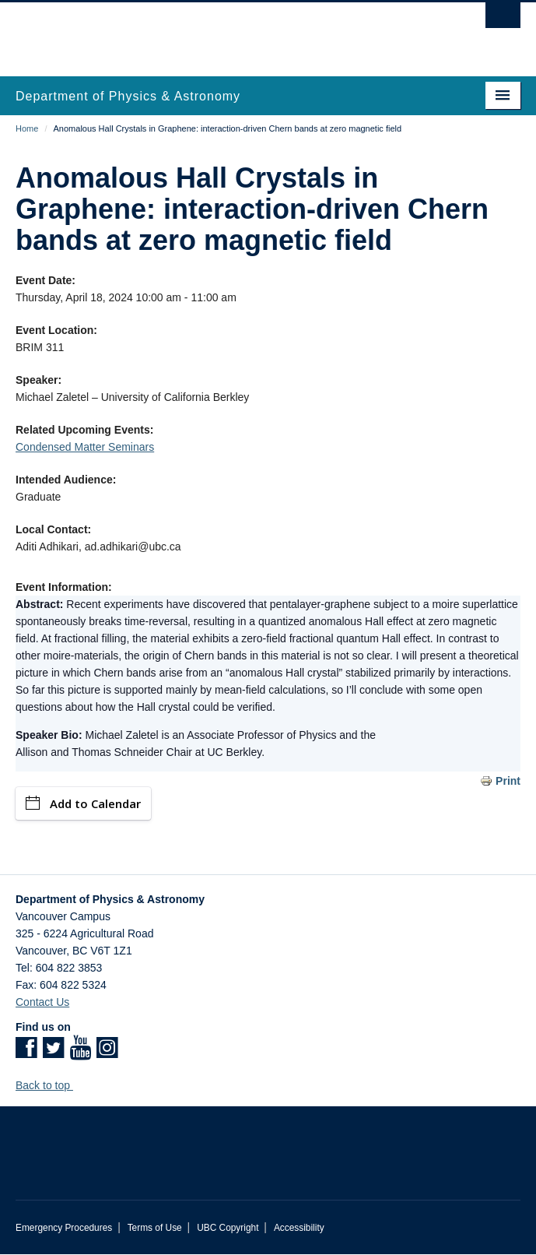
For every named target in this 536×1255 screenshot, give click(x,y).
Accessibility (299, 1227)
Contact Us (42, 1002)
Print (508, 781)
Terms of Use (155, 1227)
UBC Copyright (227, 1227)
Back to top (50, 1085)
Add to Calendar (83, 803)
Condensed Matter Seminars (85, 447)
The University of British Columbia (192, 32)
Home (27, 128)
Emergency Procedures (64, 1227)
